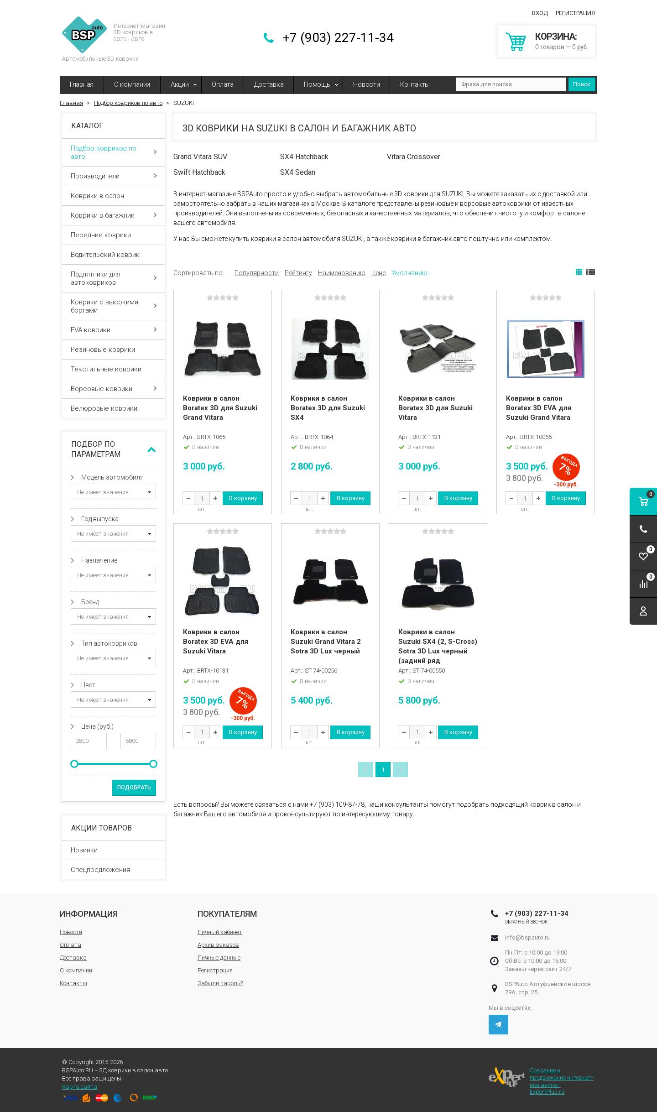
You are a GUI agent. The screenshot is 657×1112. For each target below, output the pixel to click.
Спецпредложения (100, 870)
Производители (114, 176)
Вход (540, 13)
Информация (89, 914)
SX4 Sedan (297, 172)
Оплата (222, 84)
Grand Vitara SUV (200, 156)
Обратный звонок (526, 921)
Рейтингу (298, 273)
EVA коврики (114, 330)
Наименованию (341, 273)
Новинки (84, 850)
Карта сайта (79, 1086)
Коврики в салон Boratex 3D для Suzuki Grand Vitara (220, 408)
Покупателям (227, 914)
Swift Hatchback (199, 172)
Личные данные (219, 957)
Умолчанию (409, 273)
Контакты (415, 84)
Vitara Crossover (413, 156)
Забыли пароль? (220, 983)
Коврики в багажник (114, 215)
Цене (378, 273)
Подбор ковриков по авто (114, 152)
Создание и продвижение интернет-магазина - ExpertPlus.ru (541, 1081)
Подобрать (134, 787)
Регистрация (575, 13)
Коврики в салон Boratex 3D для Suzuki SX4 (328, 408)
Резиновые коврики (114, 349)
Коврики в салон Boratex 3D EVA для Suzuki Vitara (215, 641)
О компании (132, 84)
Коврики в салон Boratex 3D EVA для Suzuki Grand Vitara (538, 408)
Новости (366, 84)
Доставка (269, 84)
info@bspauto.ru (527, 937)
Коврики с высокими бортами (114, 306)
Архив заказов (218, 944)
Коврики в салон (114, 196)
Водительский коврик (114, 255)
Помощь (317, 84)
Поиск (581, 84)
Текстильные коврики (114, 369)
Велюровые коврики (114, 408)
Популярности (257, 273)
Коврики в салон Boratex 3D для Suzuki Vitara (435, 408)
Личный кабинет (220, 932)
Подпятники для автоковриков (114, 278)
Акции (180, 84)
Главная (82, 84)
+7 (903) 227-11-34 (338, 37)
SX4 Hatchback (304, 156)
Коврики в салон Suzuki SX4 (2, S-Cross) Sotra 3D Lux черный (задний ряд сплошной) (437, 651)
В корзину (243, 498)
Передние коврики (114, 235)
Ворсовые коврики (114, 389)
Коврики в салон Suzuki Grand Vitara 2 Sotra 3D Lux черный (326, 641)
